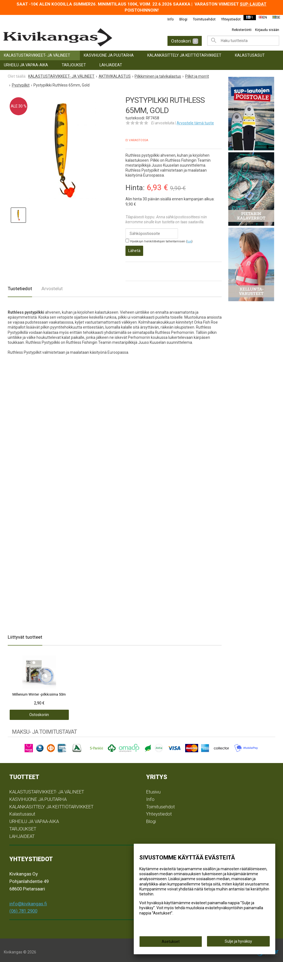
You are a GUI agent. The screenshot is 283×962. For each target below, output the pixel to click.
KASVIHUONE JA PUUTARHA (109, 55)
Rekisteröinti (241, 30)
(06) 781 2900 (23, 907)
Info (167, 19)
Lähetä (134, 249)
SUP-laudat (253, 4)
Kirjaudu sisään (267, 30)
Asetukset (171, 943)
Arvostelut (52, 284)
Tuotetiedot (20, 284)
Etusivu (153, 788)
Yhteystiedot (227, 19)
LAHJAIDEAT (110, 65)
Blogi (180, 19)
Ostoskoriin (29, 711)
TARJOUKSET (74, 65)
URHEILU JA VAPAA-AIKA (26, 65)
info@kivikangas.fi (28, 900)
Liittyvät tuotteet (25, 633)
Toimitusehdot (200, 19)
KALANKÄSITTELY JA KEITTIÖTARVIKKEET (184, 55)
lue (189, 241)
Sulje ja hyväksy (238, 943)
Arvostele (195, 123)
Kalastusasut (250, 55)
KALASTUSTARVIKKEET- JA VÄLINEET (37, 55)
